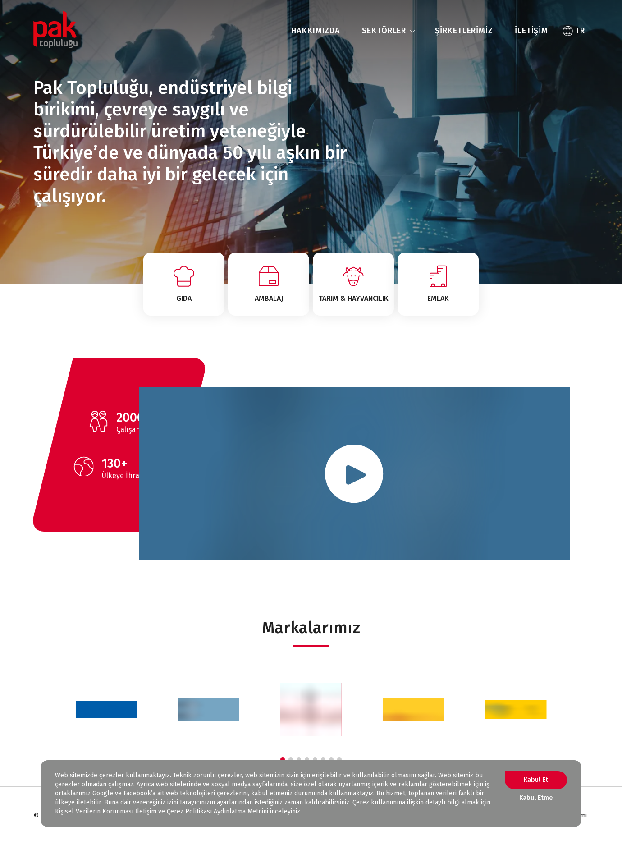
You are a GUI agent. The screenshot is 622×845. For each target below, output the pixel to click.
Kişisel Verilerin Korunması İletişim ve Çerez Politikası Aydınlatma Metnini (161, 811)
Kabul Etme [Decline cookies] (536, 798)
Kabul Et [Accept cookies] (536, 780)
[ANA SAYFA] (55, 31)
